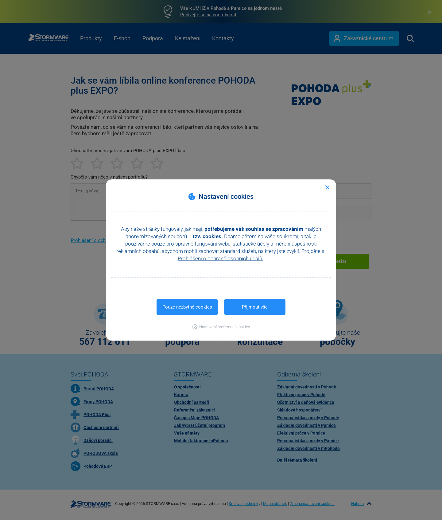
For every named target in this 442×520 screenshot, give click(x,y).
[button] (221, 327)
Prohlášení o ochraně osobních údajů (220, 258)
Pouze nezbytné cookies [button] (187, 307)
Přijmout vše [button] (255, 307)
